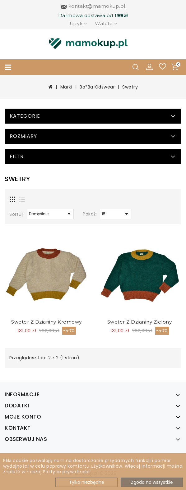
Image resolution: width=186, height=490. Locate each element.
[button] (149, 66)
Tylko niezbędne (86, 482)
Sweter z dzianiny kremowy (46, 322)
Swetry (130, 87)
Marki (66, 87)
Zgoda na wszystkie (152, 482)
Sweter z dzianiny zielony (139, 322)
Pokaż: (90, 214)
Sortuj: (16, 214)
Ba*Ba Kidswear (97, 87)
